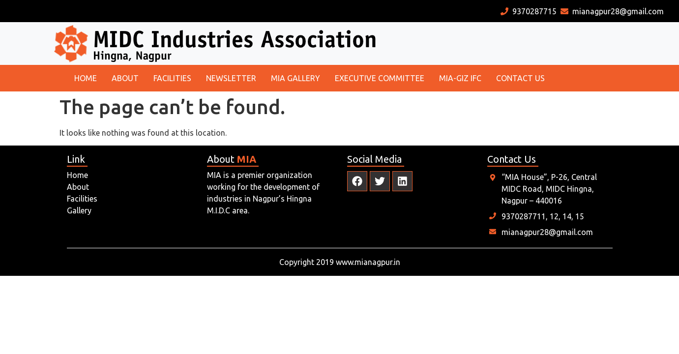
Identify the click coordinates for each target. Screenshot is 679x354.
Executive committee (379, 78)
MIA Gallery (295, 78)
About (125, 78)
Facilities (172, 78)
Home (85, 78)
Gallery (79, 210)
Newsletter (231, 78)
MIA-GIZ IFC (460, 78)
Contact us (520, 78)
